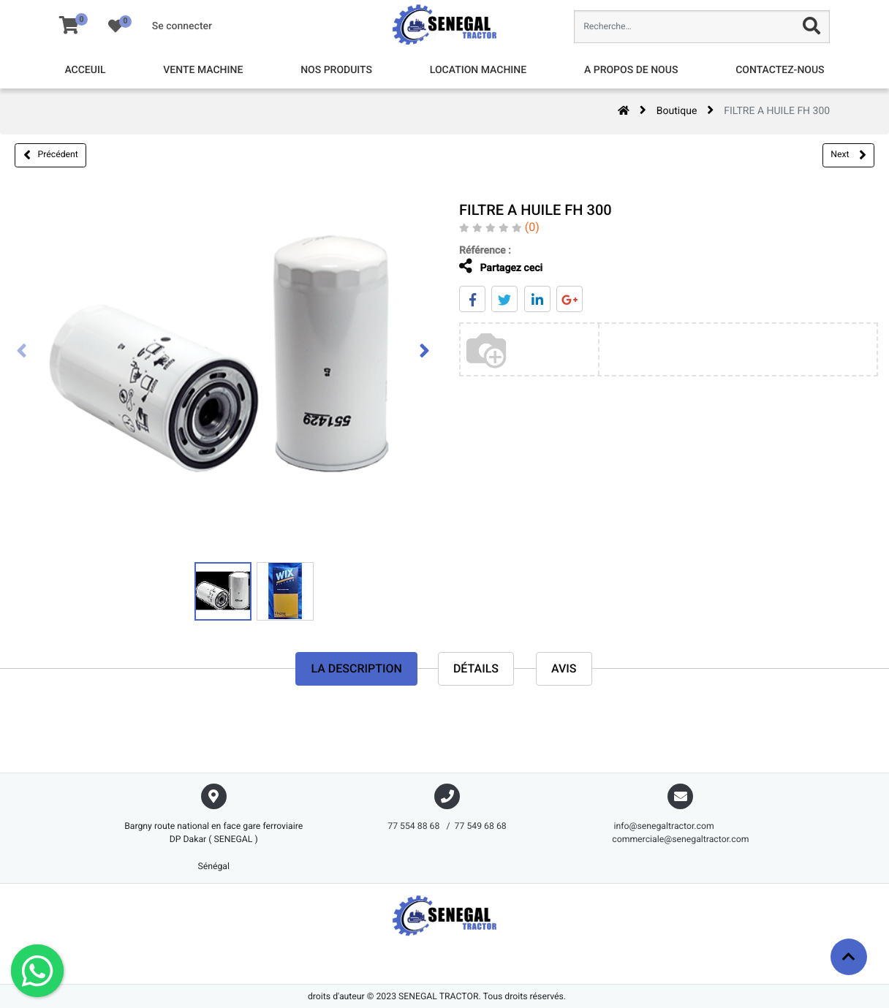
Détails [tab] (476, 668)
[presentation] (22, 352)
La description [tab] (356, 668)
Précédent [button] (50, 155)
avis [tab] (564, 668)
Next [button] (848, 155)
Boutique (677, 111)
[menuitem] (84, 70)
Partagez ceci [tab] (495, 266)
